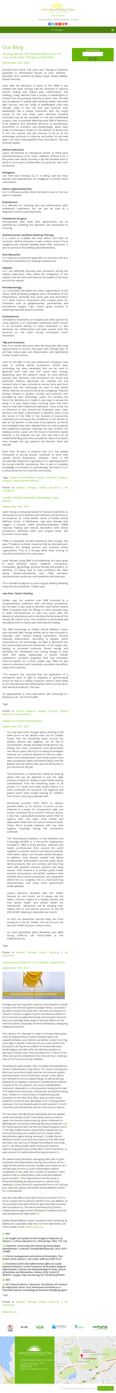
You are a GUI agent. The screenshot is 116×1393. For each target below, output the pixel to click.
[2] (65, 1123)
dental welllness (30, 480)
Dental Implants (25, 711)
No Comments (23, 714)
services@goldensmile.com (36, 1369)
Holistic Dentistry (49, 487)
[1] (62, 1123)
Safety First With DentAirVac (22, 721)
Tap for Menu (82, 30)
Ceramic (6, 480)
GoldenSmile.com (34, 1226)
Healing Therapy (26, 487)
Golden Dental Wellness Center (27, 477)
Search (92, 59)
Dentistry (51, 477)
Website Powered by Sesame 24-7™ (74, 1388)
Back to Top (105, 1388)
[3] (43, 1136)
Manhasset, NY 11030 (58, 19)
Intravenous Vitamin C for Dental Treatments (34, 962)
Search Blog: (93, 50)
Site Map (92, 1388)
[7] (38, 1213)
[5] (18, 1178)
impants (62, 477)
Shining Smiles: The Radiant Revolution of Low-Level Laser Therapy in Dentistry (31, 55)
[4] (57, 1152)
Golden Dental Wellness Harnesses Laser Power (30, 499)
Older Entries (9, 1311)
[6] (12, 1184)
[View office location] (58, 1360)
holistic (16, 480)
